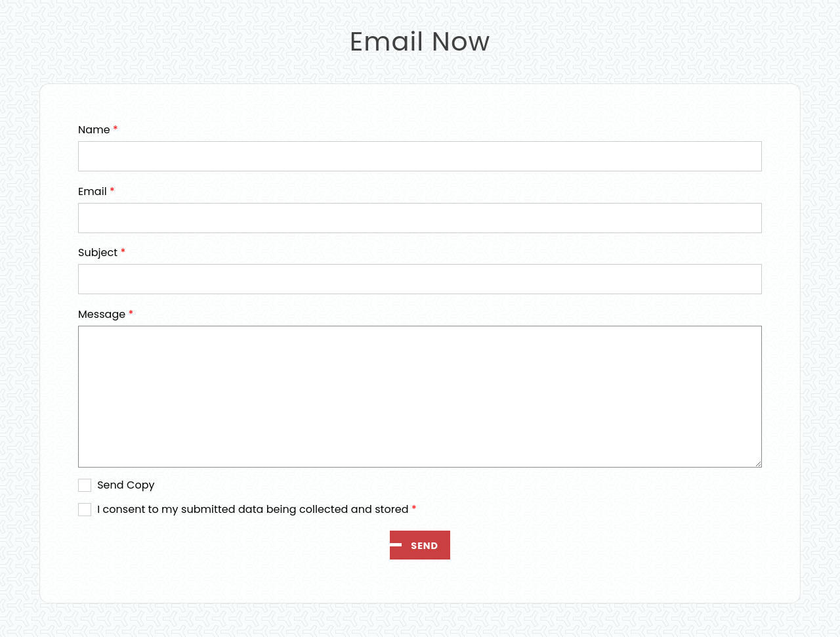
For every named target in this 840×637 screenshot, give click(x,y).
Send (424, 545)
